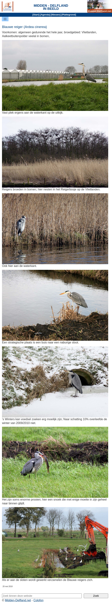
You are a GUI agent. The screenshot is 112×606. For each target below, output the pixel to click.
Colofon (38, 600)
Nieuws (56, 14)
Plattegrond (68, 14)
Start (36, 14)
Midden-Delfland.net (18, 600)
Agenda (45, 14)
